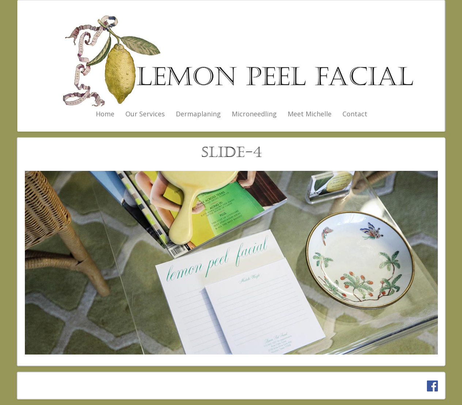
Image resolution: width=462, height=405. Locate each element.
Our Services (145, 113)
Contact (354, 113)
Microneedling (254, 113)
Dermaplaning (198, 113)
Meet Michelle (310, 113)
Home (105, 113)
